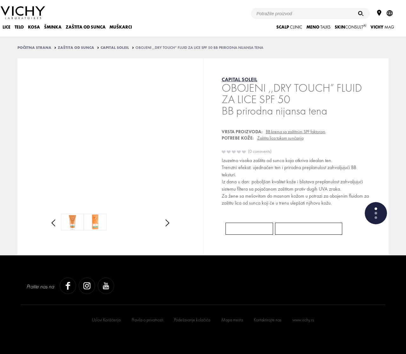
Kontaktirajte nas (267, 320)
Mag (382, 27)
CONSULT (350, 26)
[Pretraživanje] (361, 13)
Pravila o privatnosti (147, 320)
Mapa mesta (232, 320)
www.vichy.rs (303, 320)
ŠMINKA (53, 27)
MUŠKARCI (120, 27)
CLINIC (289, 27)
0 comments (259, 151)
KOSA (34, 27)
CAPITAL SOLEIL (115, 47)
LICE (6, 27)
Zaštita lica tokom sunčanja (280, 138)
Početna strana (34, 47)
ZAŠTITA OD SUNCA (86, 27)
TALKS (318, 27)
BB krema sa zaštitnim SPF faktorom (295, 131)
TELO (19, 27)
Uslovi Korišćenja (106, 320)
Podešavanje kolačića (192, 320)
